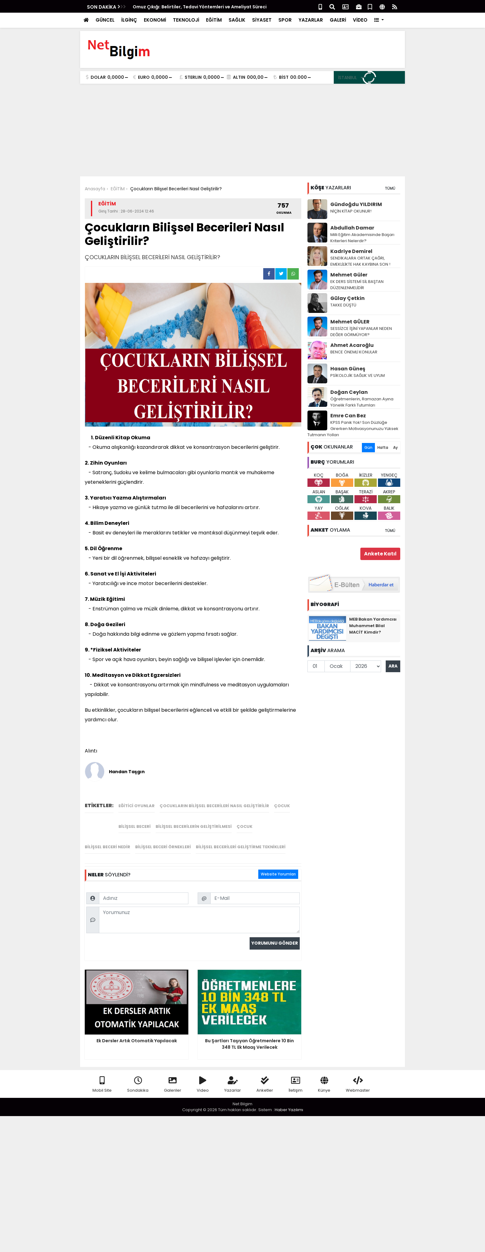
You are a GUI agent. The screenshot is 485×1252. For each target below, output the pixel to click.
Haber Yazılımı (289, 1110)
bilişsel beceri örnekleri (163, 847)
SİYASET (262, 20)
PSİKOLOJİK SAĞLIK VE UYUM (357, 375)
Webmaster (358, 1084)
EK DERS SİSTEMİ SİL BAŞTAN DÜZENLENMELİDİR (357, 285)
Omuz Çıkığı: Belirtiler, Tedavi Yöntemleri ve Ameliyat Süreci (200, 7)
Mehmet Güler (348, 274)
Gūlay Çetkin (347, 298)
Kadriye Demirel (351, 251)
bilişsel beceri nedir (107, 847)
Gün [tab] (368, 447)
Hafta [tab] (382, 447)
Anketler (264, 1084)
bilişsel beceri (134, 826)
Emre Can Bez (348, 415)
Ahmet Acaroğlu (352, 345)
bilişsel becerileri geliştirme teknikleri (240, 847)
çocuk (282, 806)
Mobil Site (102, 1084)
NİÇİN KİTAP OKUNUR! (350, 211)
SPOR (285, 20)
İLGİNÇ (129, 20)
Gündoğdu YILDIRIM (356, 204)
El (117, 573)
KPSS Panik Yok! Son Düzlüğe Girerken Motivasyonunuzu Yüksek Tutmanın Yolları (352, 428)
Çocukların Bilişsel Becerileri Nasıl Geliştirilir (214, 806)
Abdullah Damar (352, 227)
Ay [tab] (395, 447)
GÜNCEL (105, 20)
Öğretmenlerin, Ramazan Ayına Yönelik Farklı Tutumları (361, 402)
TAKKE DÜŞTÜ (343, 305)
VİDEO (360, 20)
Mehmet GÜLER (350, 321)
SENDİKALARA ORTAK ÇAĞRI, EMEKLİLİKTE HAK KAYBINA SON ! (360, 261)
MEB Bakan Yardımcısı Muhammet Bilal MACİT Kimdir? (373, 625)
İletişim (296, 1084)
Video (203, 1084)
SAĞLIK (237, 20)
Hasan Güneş (347, 368)
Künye (324, 1084)
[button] (379, 20)
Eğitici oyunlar (136, 806)
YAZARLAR (310, 20)
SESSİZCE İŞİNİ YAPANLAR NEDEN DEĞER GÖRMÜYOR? (361, 332)
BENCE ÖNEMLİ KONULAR (353, 352)
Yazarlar (232, 1084)
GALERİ (338, 20)
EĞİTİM (214, 20)
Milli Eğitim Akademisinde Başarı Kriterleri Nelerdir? (362, 238)
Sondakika (137, 1084)
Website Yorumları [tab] (278, 874)
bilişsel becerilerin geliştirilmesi (194, 826)
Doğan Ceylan (349, 392)
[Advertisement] (242, 130)
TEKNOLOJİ (186, 20)
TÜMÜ (390, 188)
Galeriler (172, 1084)
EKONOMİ (155, 20)
